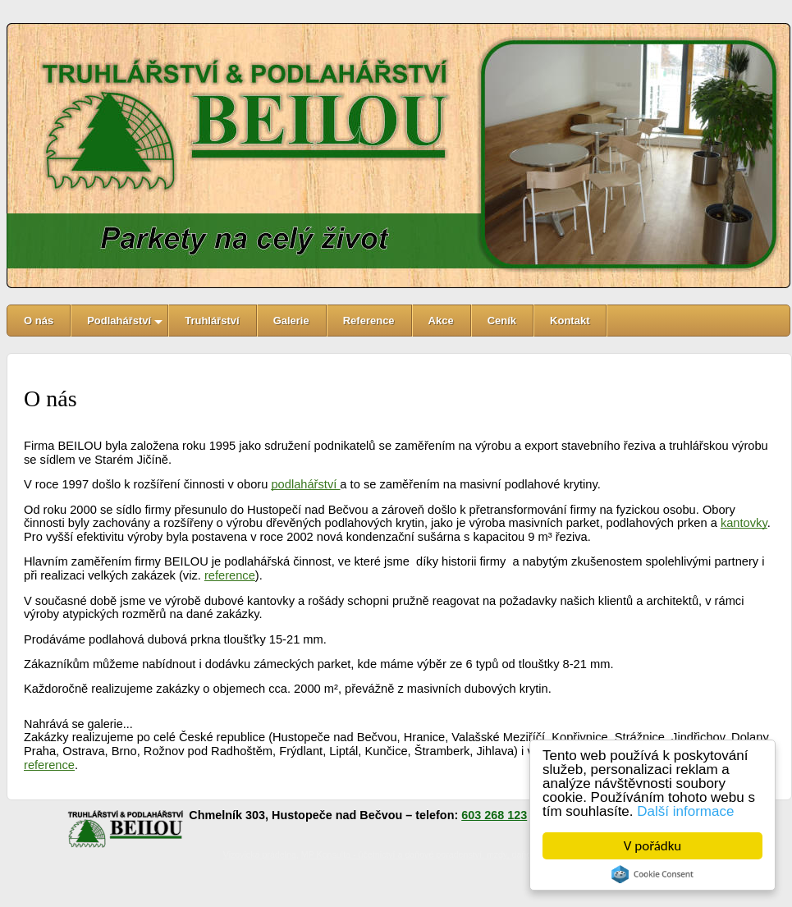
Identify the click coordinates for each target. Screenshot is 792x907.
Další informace (685, 811)
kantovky (744, 522)
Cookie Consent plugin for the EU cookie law (652, 874)
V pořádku (652, 845)
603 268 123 (494, 815)
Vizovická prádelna (259, 854)
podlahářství (305, 484)
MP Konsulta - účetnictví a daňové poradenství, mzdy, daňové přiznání (438, 854)
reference (229, 575)
